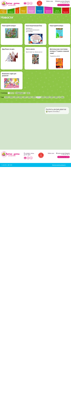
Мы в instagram (28, 3)
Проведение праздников (48, 11)
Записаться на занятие (63, 5)
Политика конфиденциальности (59, 165)
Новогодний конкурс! (9, 25)
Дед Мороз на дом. (8, 49)
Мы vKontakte (31, 3)
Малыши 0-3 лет (23, 11)
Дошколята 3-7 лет (31, 11)
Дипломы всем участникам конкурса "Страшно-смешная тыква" (59, 51)
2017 (25, 97)
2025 (6, 97)
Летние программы (57, 11)
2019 (16, 97)
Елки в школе (30, 49)
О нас (17, 11)
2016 (29, 97)
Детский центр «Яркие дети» (10, 154)
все (28, 93)
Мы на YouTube (25, 3)
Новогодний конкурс (56, 25)
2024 (11, 97)
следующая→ (20, 93)
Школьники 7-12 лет (39, 11)
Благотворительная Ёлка (34, 25)
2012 (47, 97)
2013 (42, 97)
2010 (56, 97)
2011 (51, 97)
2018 (20, 97)
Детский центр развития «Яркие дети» (10, 3)
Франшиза (65, 12)
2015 (33, 97)
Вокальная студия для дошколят (9, 75)
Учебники (11, 12)
